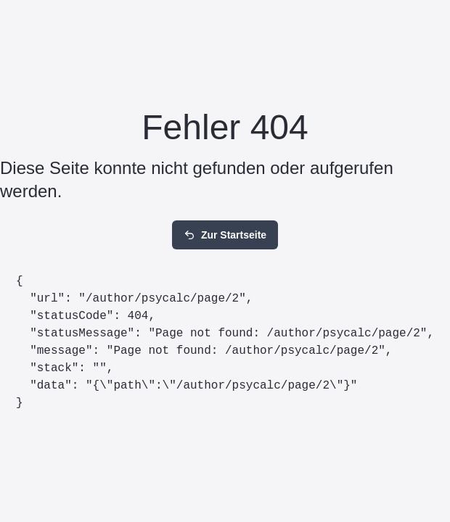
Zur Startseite (225, 235)
